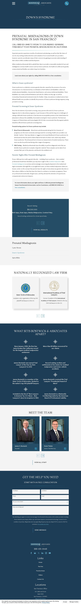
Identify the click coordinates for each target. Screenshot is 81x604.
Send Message (40, 530)
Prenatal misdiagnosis (18, 164)
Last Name (44, 490)
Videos (40, 575)
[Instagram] (46, 553)
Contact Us (40, 579)
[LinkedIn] (42, 553)
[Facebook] (31, 553)
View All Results (40, 230)
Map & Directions (40, 599)
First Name (15, 490)
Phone (14, 496)
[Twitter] (39, 553)
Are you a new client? (18, 501)
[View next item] (42, 223)
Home (40, 562)
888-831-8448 (40, 549)
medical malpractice (55, 161)
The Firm (40, 566)
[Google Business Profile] (35, 553)
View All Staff (40, 462)
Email (43, 496)
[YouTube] (50, 553)
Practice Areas (40, 571)
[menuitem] (40, 247)
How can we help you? (18, 507)
